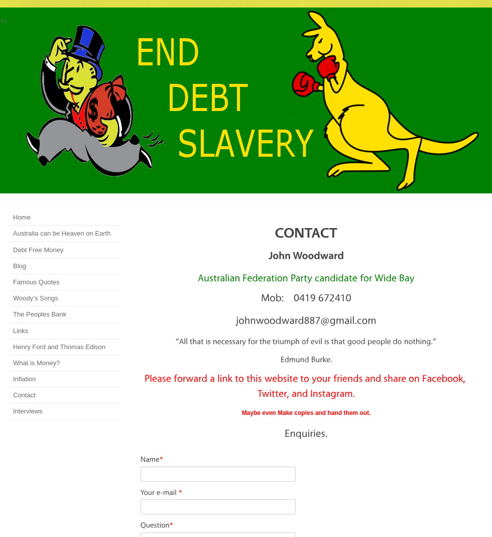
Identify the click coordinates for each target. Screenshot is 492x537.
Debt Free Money (38, 250)
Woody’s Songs (35, 298)
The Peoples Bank (39, 314)
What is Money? (36, 363)
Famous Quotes (36, 282)
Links (20, 331)
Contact (24, 395)
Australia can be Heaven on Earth (61, 233)
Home (22, 217)
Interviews (28, 411)
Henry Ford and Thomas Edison (59, 347)
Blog (19, 266)
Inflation (24, 379)
